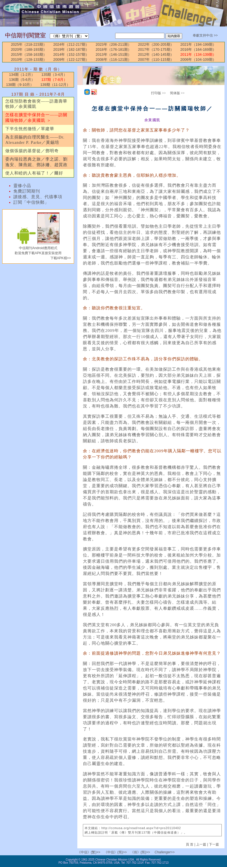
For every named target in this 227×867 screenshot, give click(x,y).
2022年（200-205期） (156, 44)
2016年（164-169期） (198, 49)
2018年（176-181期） (114, 49)
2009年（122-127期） (71, 59)
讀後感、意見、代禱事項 (37, 197)
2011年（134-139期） (198, 54)
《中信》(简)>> (115, 852)
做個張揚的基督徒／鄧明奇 (32, 151)
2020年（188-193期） (29, 49)
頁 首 (190, 844)
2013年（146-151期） (114, 54)
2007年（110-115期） (156, 59)
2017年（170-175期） (156, 49)
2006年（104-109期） (198, 59)
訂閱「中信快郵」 (31, 202)
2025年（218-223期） (29, 44)
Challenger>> (165, 852)
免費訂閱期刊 (26, 191)
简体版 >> (177, 93)
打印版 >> (158, 93)
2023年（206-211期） (114, 44)
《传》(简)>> (140, 852)
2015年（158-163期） (29, 54)
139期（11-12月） (55, 84)
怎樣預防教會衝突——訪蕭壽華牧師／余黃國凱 (36, 104)
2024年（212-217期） (71, 44)
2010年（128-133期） (29, 59)
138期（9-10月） (20, 84)
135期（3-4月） (54, 74)
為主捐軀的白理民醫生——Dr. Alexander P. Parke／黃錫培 (35, 140)
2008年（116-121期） (114, 59)
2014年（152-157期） (71, 54)
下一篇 (214, 844)
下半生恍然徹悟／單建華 (29, 129)
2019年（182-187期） (71, 49)
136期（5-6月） (22, 79)
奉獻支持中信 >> (205, 35)
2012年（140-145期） (156, 54)
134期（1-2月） (22, 74)
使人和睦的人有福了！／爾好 (34, 173)
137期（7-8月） (54, 79)
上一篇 (201, 844)
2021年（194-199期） (198, 44)
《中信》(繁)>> (88, 852)
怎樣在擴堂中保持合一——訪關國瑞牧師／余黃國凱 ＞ (36, 118)
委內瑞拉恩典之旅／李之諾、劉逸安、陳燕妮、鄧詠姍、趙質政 (36, 162)
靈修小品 (22, 185)
